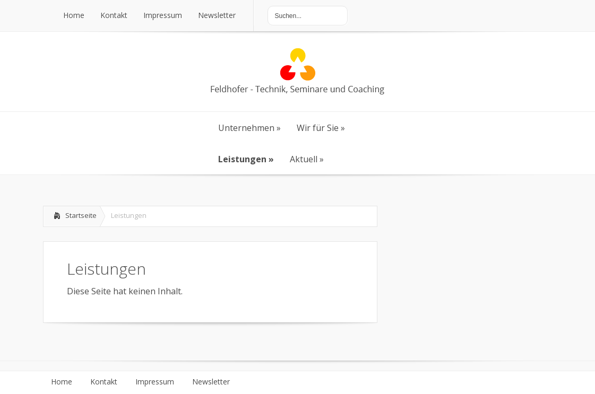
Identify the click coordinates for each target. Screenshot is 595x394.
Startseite (81, 215)
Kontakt (103, 382)
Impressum (154, 382)
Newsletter (211, 382)
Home (61, 382)
